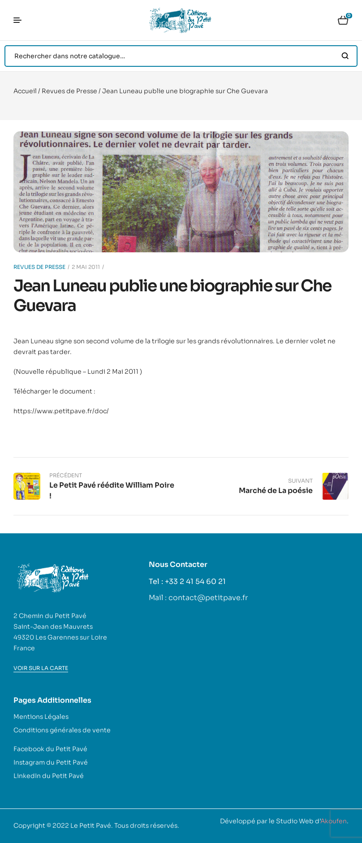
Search (345, 56)
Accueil (25, 91)
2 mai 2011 (86, 267)
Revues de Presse (69, 91)
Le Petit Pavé (90, 825)
